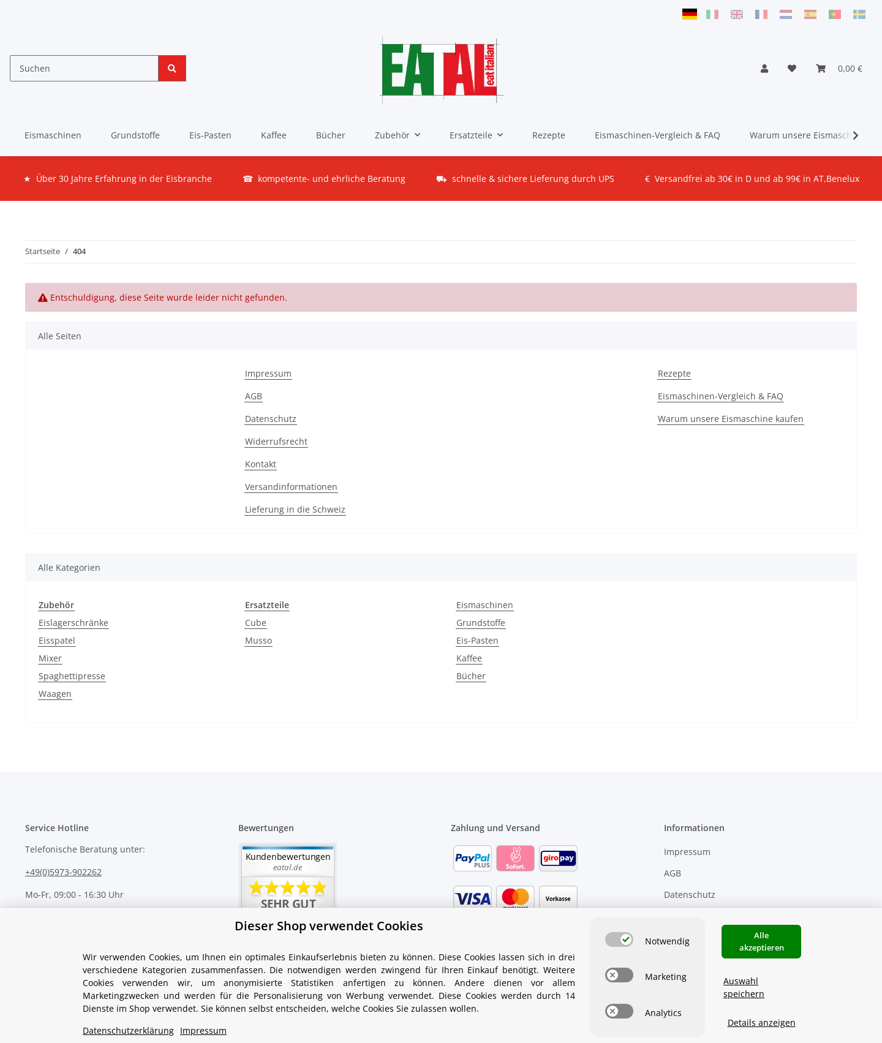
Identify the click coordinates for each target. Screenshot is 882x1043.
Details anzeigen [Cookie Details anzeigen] (762, 1021)
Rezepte (548, 135)
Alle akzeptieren (761, 940)
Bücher (471, 676)
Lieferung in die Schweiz (295, 509)
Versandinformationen (291, 486)
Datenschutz (270, 418)
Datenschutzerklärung (128, 1029)
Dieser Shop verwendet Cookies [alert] (329, 924)
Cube (255, 622)
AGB (253, 396)
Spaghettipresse (72, 676)
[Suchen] (84, 68)
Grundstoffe (480, 622)
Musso (258, 640)
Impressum (268, 373)
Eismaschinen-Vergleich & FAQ (657, 135)
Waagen (55, 693)
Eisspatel (57, 640)
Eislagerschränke (73, 622)
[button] (764, 68)
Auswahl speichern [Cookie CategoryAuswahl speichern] (743, 986)
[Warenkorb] (839, 68)
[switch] (619, 938)
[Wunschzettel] (792, 68)
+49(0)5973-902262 (63, 872)
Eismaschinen (484, 605)
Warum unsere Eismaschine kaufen (731, 418)
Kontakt (260, 464)
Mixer (50, 658)
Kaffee (469, 658)
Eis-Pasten (477, 640)
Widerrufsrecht (276, 441)
